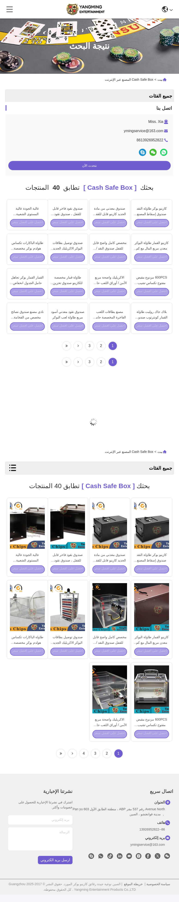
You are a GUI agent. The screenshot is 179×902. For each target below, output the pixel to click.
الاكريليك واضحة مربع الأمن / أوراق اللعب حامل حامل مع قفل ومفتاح (109, 285)
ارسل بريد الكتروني (55, 867)
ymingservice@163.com (143, 131)
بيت (160, 79)
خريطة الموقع (133, 891)
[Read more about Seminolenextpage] (78, 366)
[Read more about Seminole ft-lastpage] (66, 366)
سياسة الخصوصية (158, 891)
